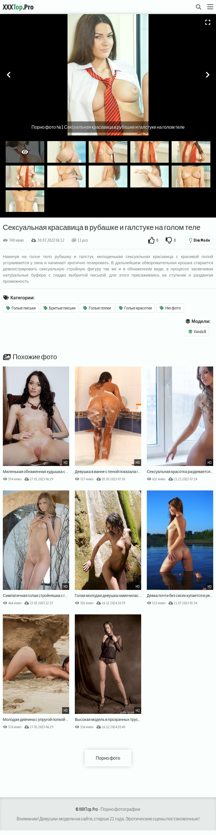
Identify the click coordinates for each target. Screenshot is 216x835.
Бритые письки (60, 308)
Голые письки (21, 308)
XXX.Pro (18, 7)
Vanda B (197, 331)
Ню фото (170, 308)
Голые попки (97, 308)
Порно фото (108, 758)
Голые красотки (135, 308)
